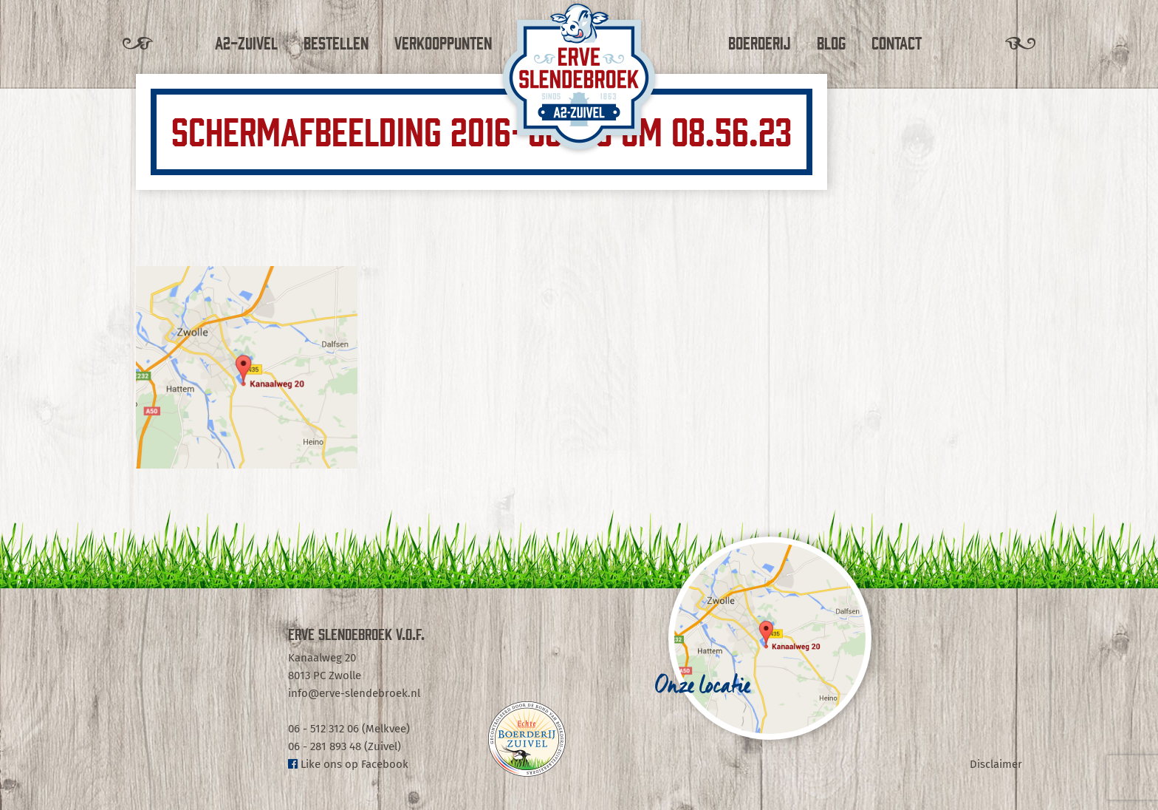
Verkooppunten (443, 42)
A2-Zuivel (246, 42)
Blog (831, 42)
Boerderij (759, 42)
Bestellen (336, 42)
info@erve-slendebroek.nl (354, 693)
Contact (896, 42)
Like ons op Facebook (348, 764)
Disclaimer (996, 764)
